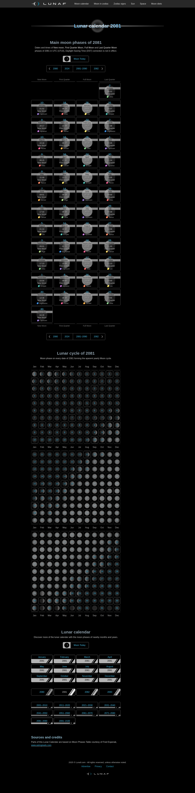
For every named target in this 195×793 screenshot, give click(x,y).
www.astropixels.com (41, 745)
